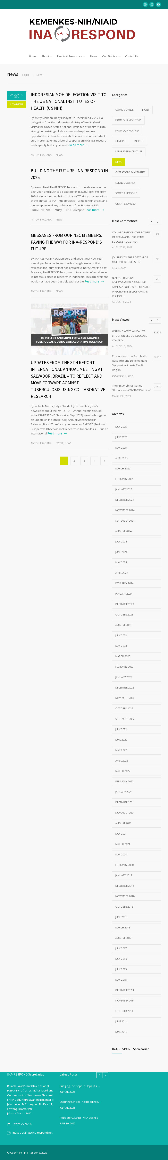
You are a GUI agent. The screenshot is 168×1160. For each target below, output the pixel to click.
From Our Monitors (128, 120)
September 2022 (125, 718)
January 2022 (123, 791)
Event (59, 443)
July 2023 (121, 635)
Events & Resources (69, 56)
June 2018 (121, 917)
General (120, 141)
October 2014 (124, 1011)
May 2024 (121, 562)
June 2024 (121, 552)
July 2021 (121, 833)
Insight (139, 141)
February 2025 (124, 478)
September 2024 (125, 520)
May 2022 (121, 750)
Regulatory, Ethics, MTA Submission (80, 1117)
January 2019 (123, 875)
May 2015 (121, 979)
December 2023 (124, 604)
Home (32, 56)
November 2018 (125, 896)
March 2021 (122, 844)
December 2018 (124, 885)
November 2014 (125, 1000)
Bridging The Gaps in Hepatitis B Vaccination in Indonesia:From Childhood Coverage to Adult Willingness (80, 1086)
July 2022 (121, 729)
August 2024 (123, 531)
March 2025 (122, 468)
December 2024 (124, 499)
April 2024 (121, 572)
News (93, 56)
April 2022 (121, 760)
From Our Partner (127, 130)
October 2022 (124, 708)
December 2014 (124, 990)
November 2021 (125, 812)
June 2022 (121, 739)
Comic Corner (124, 109)
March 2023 (122, 656)
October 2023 (124, 614)
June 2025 (121, 437)
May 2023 (121, 645)
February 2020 (124, 864)
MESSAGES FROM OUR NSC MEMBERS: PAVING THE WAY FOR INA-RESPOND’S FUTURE (66, 241)
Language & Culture (128, 151)
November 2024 (125, 510)
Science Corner (125, 182)
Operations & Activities (130, 172)
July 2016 (121, 958)
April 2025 (121, 458)
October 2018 (124, 906)
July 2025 (121, 426)
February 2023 (124, 666)
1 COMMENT (16, 104)
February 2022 (124, 781)
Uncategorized (125, 203)
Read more (76, 145)
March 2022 (122, 771)
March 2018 (122, 927)
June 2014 (121, 1021)
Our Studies (109, 56)
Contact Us (131, 56)
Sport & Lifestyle (126, 193)
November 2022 (125, 698)
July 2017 (121, 948)
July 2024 (121, 541)
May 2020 (121, 854)
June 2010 (121, 1031)
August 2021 (123, 823)
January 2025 (123, 489)
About (45, 56)
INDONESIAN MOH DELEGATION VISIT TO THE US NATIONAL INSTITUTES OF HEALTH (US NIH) (69, 101)
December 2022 (124, 687)
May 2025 (121, 447)
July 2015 (121, 969)
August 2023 (123, 625)
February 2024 (124, 583)
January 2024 (123, 593)
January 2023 (123, 677)
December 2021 (124, 802)
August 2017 (123, 937)
